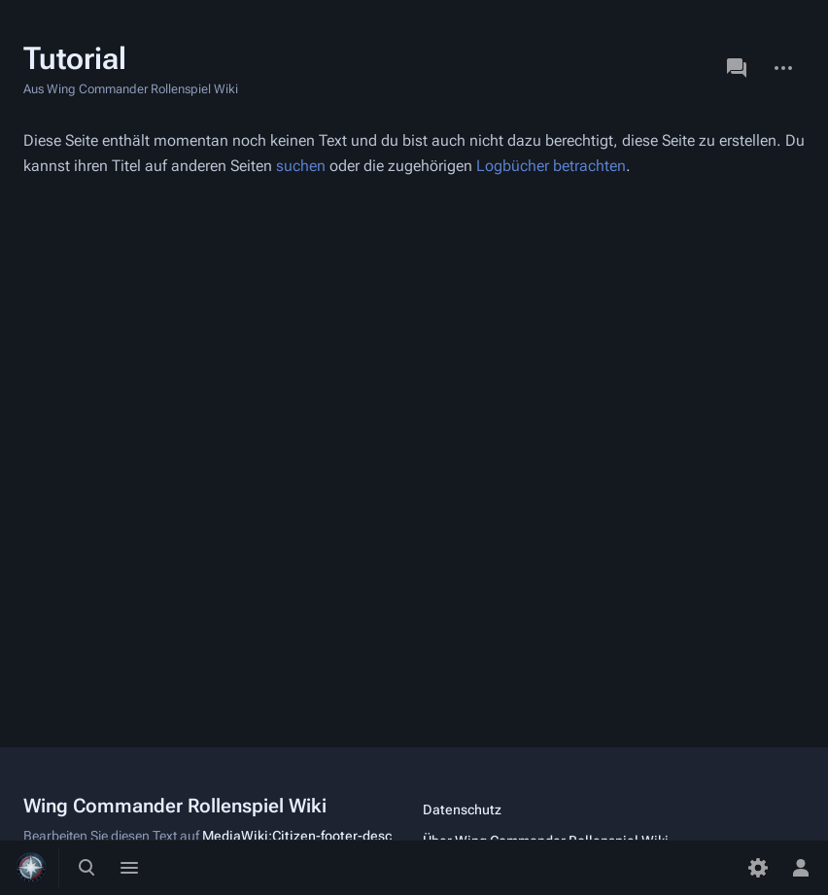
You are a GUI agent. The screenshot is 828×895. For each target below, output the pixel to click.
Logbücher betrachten (551, 165)
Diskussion (736, 68)
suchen (301, 165)
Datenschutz (462, 809)
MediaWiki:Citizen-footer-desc (297, 835)
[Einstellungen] (758, 867)
